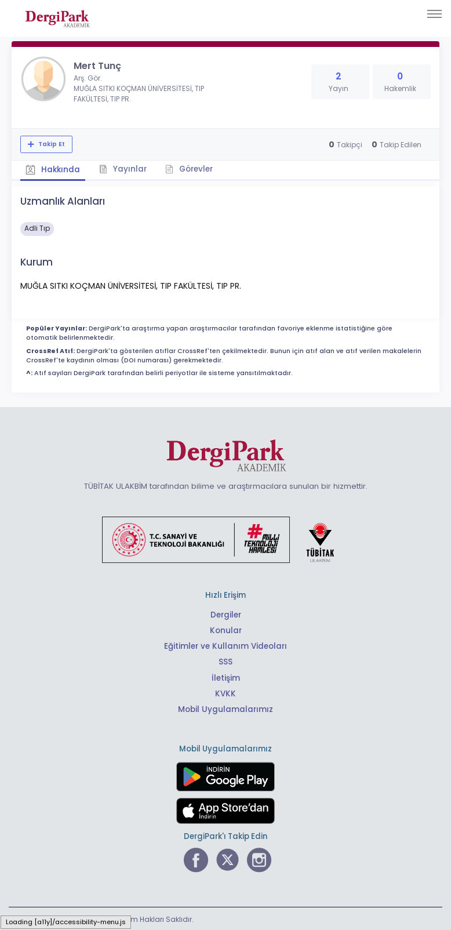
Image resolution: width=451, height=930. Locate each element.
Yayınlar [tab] (123, 168)
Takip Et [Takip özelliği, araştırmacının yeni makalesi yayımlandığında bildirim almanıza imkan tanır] (51, 144)
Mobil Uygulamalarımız (225, 708)
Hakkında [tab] (52, 169)
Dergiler (225, 614)
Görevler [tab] (189, 168)
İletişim (225, 676)
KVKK (225, 692)
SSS (225, 661)
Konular (225, 629)
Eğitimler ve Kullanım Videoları (225, 645)
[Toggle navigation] (434, 14)
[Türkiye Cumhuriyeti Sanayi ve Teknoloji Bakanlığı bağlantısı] (225, 538)
